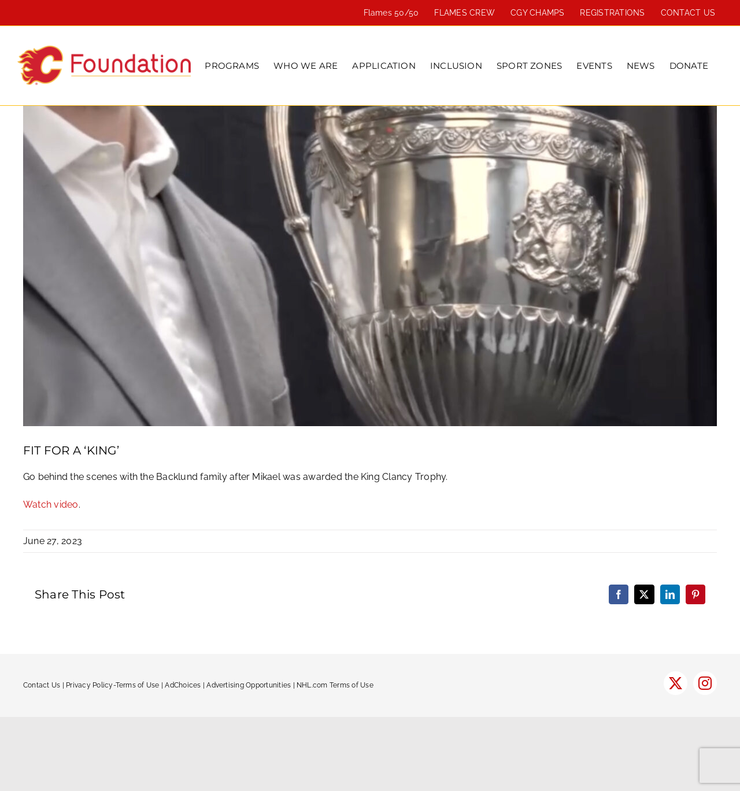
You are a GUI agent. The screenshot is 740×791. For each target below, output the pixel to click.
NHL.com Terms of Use (335, 685)
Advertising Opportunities (248, 685)
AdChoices (183, 685)
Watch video (51, 504)
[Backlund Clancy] (370, 266)
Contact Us (41, 685)
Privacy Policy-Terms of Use (112, 685)
